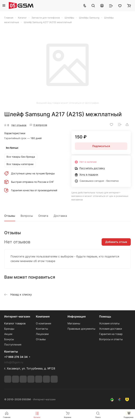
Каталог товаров (14, 323)
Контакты (42, 328)
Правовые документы (81, 328)
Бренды (9, 328)
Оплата (43, 215)
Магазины (74, 323)
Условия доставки (110, 328)
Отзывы (9, 215)
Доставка (60, 215)
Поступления (12, 344)
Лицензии (42, 334)
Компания (43, 316)
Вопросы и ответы (111, 339)
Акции (8, 334)
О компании (43, 323)
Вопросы (27, 215)
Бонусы (9, 339)
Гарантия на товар (111, 334)
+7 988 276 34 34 (16, 357)
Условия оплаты (109, 323)
